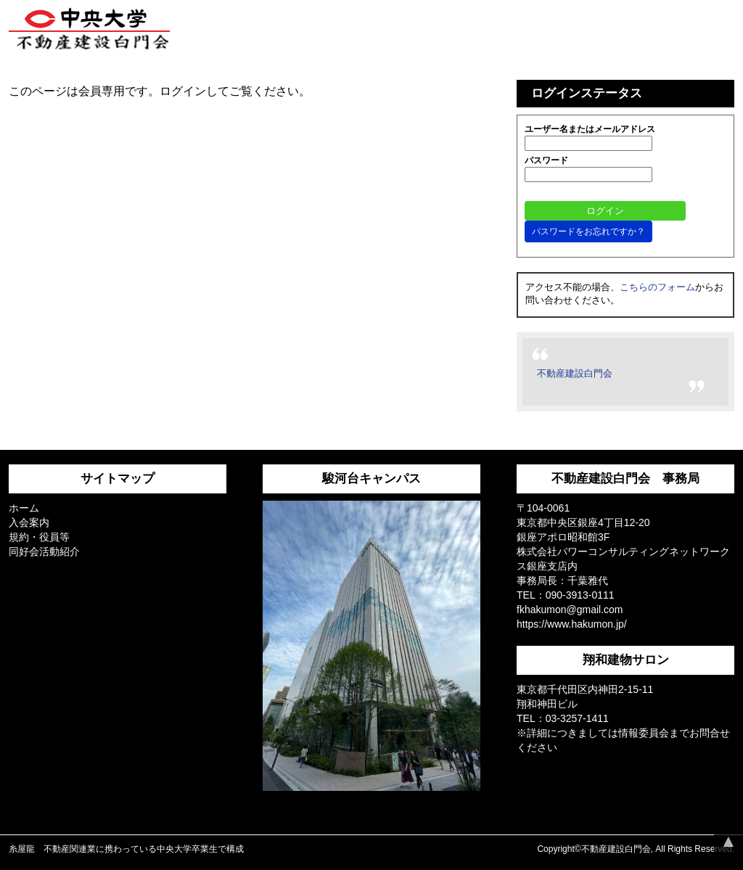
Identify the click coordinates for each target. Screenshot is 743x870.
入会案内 (29, 522)
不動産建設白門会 (574, 373)
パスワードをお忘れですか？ (588, 231)
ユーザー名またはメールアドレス (590, 129)
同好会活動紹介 (44, 551)
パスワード (546, 160)
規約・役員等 (39, 537)
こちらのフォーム (657, 287)
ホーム (24, 508)
